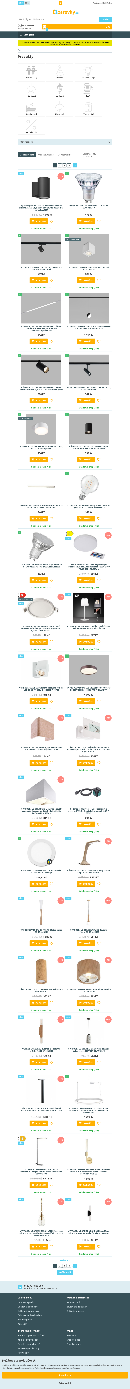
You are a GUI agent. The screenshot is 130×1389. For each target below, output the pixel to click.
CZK (21, 3)
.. (72, 165)
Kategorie (28, 34)
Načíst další (65, 1272)
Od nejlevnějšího (46, 155)
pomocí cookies (76, 1365)
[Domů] (20, 49)
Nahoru (65, 1260)
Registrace (97, 3)
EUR (27, 3)
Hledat (106, 19)
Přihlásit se (107, 3)
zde (77, 1368)
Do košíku (40, 221)
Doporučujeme (27, 155)
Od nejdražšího (65, 155)
